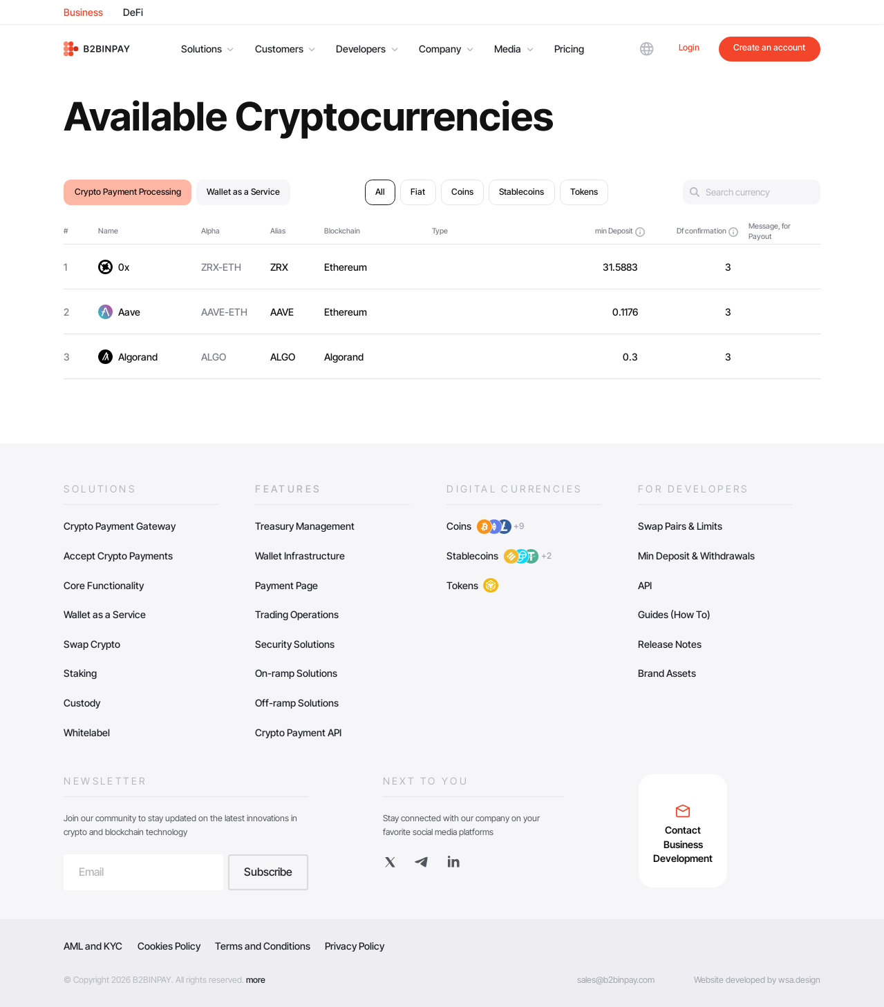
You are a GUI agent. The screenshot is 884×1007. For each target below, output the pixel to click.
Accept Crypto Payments (118, 556)
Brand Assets (667, 673)
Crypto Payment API (298, 732)
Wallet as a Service (105, 614)
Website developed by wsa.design (757, 980)
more (255, 980)
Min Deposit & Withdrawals (696, 556)
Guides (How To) (674, 614)
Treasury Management (305, 526)
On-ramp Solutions (296, 673)
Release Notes (670, 644)
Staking (80, 673)
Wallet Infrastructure (300, 556)
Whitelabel (87, 732)
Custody (82, 703)
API (645, 585)
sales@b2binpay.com (616, 980)
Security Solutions (295, 644)
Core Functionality (104, 585)
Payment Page (286, 585)
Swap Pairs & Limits (680, 526)
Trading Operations (297, 614)
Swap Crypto (92, 644)
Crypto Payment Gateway (120, 526)
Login (689, 47)
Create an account (769, 47)
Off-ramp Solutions (297, 703)
